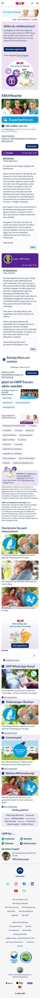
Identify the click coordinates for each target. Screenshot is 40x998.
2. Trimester (7, 430)
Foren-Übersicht (8, 136)
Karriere (28, 926)
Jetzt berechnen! (10, 733)
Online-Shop (27, 824)
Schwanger (29, 815)
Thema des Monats (9, 458)
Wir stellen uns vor (16, 126)
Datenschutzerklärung (20, 922)
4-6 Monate (6, 444)
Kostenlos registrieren (15, 49)
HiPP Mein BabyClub (26, 911)
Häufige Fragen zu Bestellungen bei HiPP (20, 938)
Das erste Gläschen (26, 435)
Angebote (14, 915)
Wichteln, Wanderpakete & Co (23, 463)
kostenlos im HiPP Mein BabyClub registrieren (26, 476)
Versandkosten (14, 930)
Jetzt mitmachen (10, 769)
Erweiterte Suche (12, 660)
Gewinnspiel (13, 824)
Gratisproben (17, 818)
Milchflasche (8, 158)
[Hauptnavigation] (3, 3)
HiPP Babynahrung (28, 907)
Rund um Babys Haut (23, 403)
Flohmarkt (6, 463)
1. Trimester (32, 426)
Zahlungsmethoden (20, 934)
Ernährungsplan (30, 819)
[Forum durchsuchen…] (20, 655)
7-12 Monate (18, 444)
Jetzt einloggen (23, 55)
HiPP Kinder (11, 911)
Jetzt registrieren (24, 19)
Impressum (30, 942)
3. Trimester (18, 430)
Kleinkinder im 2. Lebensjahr (12, 449)
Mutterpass (31, 821)
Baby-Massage (10, 821)
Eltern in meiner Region (26, 458)
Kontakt (20, 946)
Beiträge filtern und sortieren (18, 359)
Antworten (32, 146)
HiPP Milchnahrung (11, 907)
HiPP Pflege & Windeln (20, 903)
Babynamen (30, 430)
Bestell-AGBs (27, 930)
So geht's (34, 19)
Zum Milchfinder (10, 807)
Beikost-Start (7, 398)
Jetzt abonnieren (10, 697)
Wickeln (7, 819)
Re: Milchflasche (10, 270)
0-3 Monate (22, 440)
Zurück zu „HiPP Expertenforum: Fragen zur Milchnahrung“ (12, 374)
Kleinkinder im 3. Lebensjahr (12, 454)
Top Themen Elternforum (14, 942)
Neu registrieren (20, 645)
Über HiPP (25, 915)
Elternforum (10, 129)
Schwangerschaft (8, 407)
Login (14, 19)
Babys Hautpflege (9, 440)
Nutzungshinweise (15, 926)
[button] (32, 3)
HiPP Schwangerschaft (20, 899)
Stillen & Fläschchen (9, 435)
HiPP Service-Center (20, 859)
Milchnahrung (7, 403)
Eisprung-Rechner (15, 815)
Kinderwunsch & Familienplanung (14, 426)
